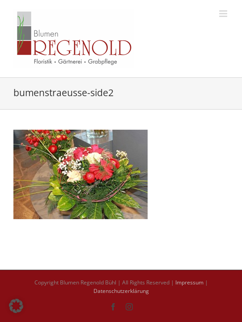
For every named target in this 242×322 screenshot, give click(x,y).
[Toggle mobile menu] (224, 13)
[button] (16, 306)
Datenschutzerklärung (121, 291)
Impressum (189, 282)
